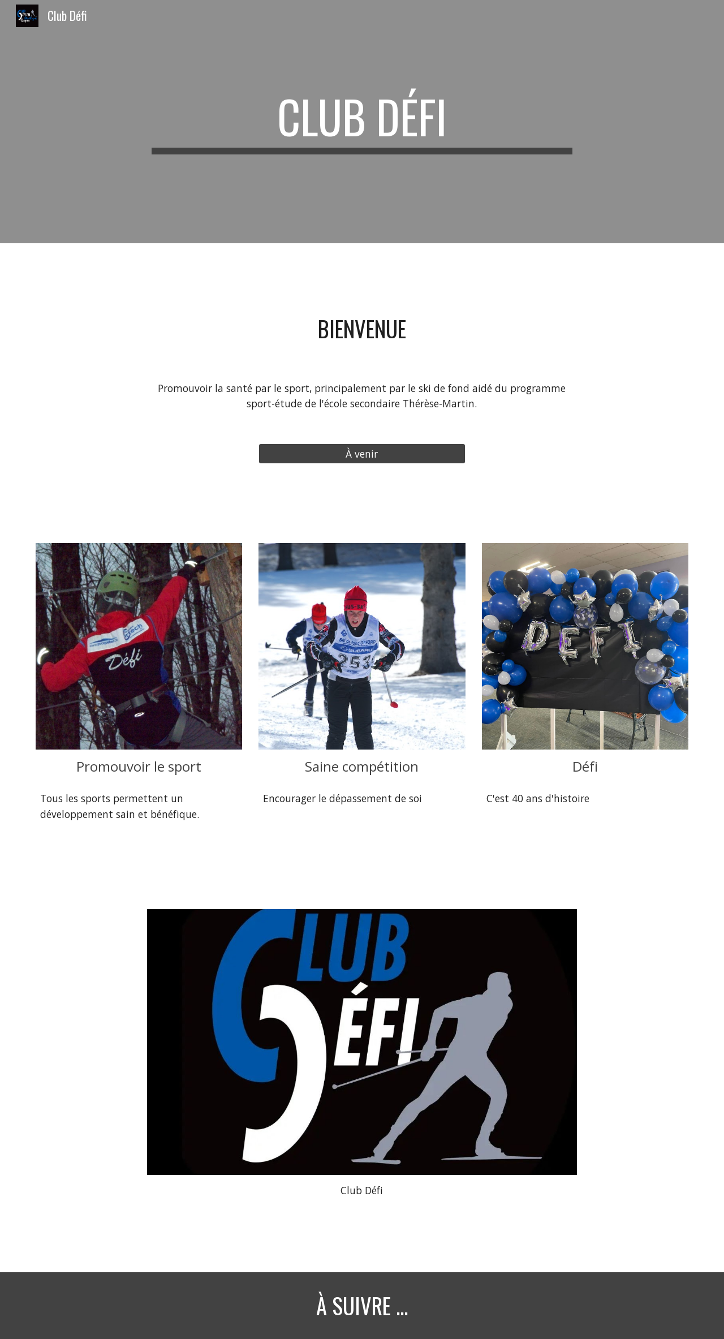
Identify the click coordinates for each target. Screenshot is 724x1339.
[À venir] (361, 454)
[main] (362, 121)
